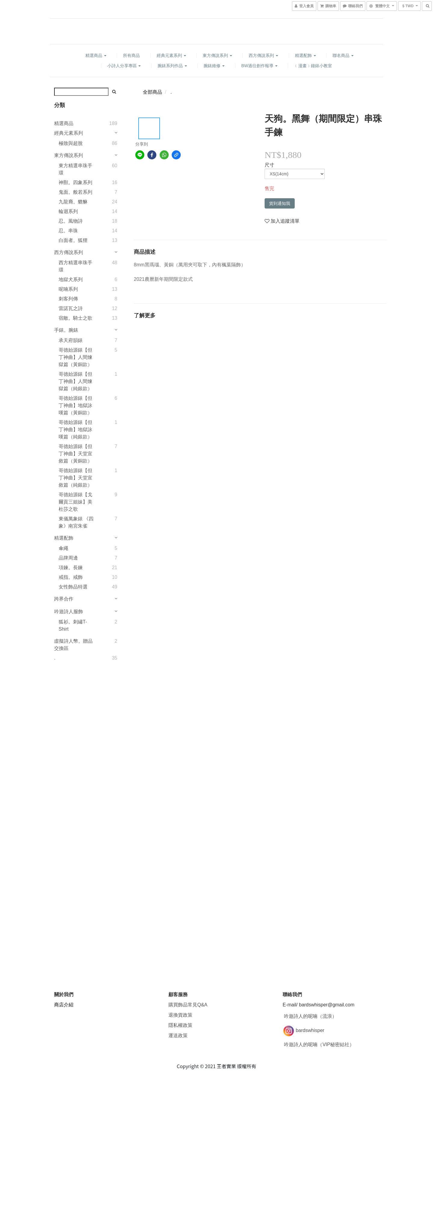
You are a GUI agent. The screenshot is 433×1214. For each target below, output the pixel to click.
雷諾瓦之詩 (71, 308)
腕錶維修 (214, 65)
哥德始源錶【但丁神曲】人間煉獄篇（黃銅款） (75, 357)
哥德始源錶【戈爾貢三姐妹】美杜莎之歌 (75, 502)
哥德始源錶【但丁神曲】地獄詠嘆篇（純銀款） (75, 429)
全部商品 (152, 92)
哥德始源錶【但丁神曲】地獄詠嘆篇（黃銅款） (75, 405)
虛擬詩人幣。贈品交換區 (73, 644)
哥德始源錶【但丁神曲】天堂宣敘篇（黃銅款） (75, 453)
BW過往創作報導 (259, 65)
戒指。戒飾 (71, 577)
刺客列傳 (68, 298)
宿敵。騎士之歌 (75, 318)
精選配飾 (305, 55)
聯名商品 (343, 55)
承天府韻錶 (71, 340)
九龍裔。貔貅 (73, 201)
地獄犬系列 (71, 279)
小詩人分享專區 (124, 65)
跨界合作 (63, 598)
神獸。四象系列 (75, 182)
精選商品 (95, 55)
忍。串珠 (68, 230)
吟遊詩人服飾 (68, 611)
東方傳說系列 (217, 55)
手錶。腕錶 (66, 330)
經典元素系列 (171, 55)
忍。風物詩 (71, 221)
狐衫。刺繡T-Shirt (73, 625)
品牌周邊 (68, 557)
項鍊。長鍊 (71, 567)
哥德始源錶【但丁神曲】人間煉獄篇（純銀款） (75, 381)
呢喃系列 (68, 289)
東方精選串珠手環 (75, 169)
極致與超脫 (71, 143)
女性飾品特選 (73, 586)
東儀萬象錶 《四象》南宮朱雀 (76, 522)
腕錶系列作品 (172, 65)
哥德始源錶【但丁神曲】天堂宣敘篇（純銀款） (75, 478)
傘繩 (63, 548)
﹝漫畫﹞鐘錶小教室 (313, 65)
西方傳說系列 (263, 55)
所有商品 (131, 55)
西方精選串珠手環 (75, 266)
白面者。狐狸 (73, 240)
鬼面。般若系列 (75, 192)
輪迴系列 (68, 211)
